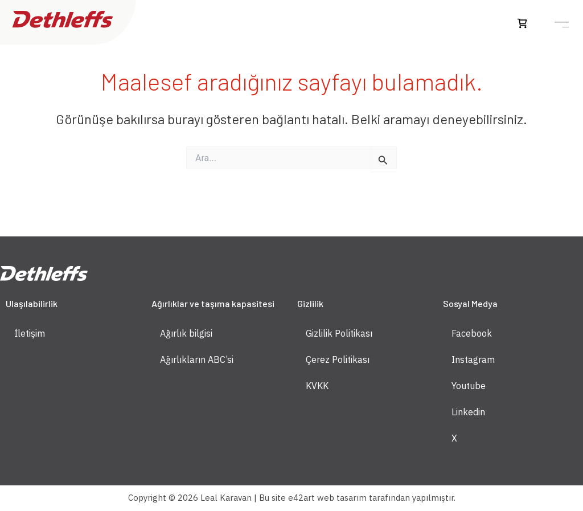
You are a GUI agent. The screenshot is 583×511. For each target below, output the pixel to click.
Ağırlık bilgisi (186, 333)
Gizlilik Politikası (339, 333)
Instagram (473, 359)
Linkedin (468, 412)
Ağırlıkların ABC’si (196, 359)
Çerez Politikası (337, 359)
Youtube (468, 385)
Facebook (471, 333)
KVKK (317, 385)
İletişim (29, 333)
